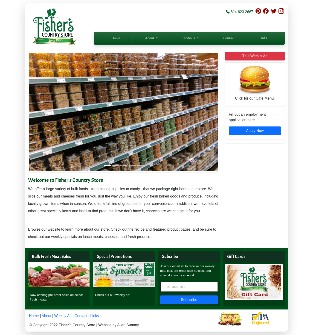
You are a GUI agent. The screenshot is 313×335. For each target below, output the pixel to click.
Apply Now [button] (255, 131)
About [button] (150, 38)
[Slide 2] (115, 165)
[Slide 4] (132, 165)
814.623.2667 (242, 12)
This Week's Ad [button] (254, 56)
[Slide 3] (123, 165)
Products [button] (189, 38)
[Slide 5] (140, 165)
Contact (229, 38)
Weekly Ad (63, 316)
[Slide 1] (107, 165)
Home (115, 38)
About (46, 316)
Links (263, 38)
